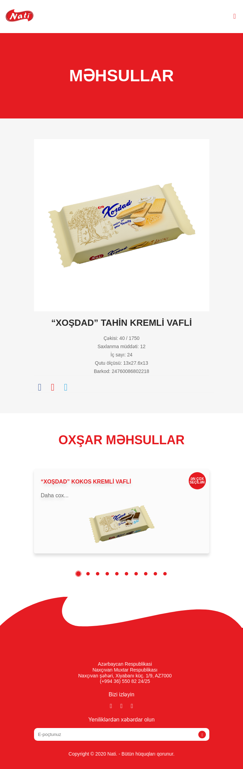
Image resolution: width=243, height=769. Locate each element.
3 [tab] (97, 573)
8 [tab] (145, 573)
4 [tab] (107, 573)
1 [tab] (78, 573)
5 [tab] (117, 573)
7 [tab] (136, 573)
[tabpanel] (121, 511)
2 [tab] (88, 573)
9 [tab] (155, 573)
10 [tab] (165, 573)
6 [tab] (126, 573)
